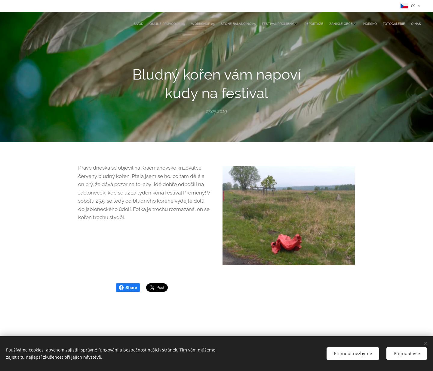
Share (128, 287)
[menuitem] (358, 24)
